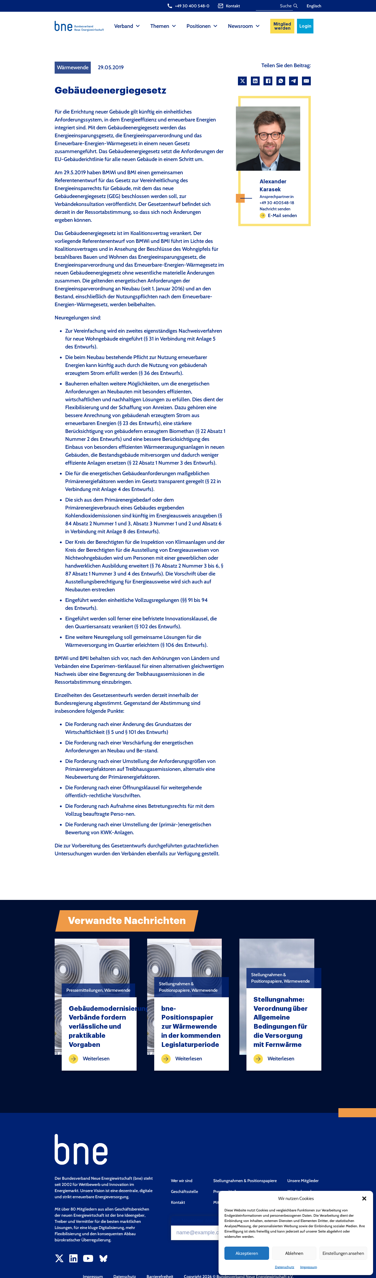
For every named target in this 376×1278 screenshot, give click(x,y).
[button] (364, 1198)
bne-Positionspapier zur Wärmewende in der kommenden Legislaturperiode (191, 1027)
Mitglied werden (282, 26)
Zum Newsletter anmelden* (199, 1220)
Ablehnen (294, 1253)
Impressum (308, 1267)
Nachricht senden (275, 208)
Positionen (199, 26)
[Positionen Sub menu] (215, 26)
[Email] (306, 81)
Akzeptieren (247, 1253)
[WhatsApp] (280, 81)
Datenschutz (284, 1267)
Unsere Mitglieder (303, 1180)
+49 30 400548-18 (277, 202)
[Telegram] (293, 81)
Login (305, 26)
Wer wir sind (181, 1180)
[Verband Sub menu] (138, 26)
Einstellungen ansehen (343, 1253)
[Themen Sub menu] (174, 26)
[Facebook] (267, 81)
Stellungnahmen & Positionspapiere (245, 1180)
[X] (242, 81)
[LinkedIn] (255, 81)
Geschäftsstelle (184, 1191)
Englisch (314, 6)
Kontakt (178, 1202)
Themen (159, 26)
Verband (123, 26)
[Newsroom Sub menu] (258, 26)
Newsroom (240, 26)
